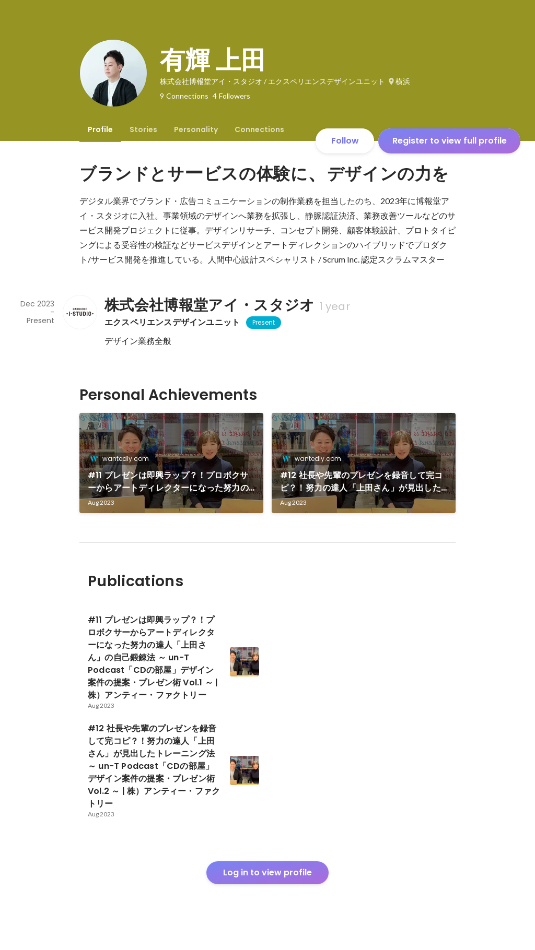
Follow (345, 141)
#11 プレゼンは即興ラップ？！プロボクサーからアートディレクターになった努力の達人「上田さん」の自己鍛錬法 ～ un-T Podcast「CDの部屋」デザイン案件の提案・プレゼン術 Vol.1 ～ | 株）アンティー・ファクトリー (171, 481)
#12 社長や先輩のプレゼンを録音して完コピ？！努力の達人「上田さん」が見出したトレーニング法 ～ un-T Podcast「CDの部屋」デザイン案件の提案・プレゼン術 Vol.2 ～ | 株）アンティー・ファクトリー (361, 481)
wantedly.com (122, 458)
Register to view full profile (449, 141)
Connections (259, 129)
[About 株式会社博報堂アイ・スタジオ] (79, 312)
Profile (100, 129)
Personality (196, 129)
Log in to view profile (267, 872)
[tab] (100, 129)
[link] (171, 463)
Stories (143, 129)
